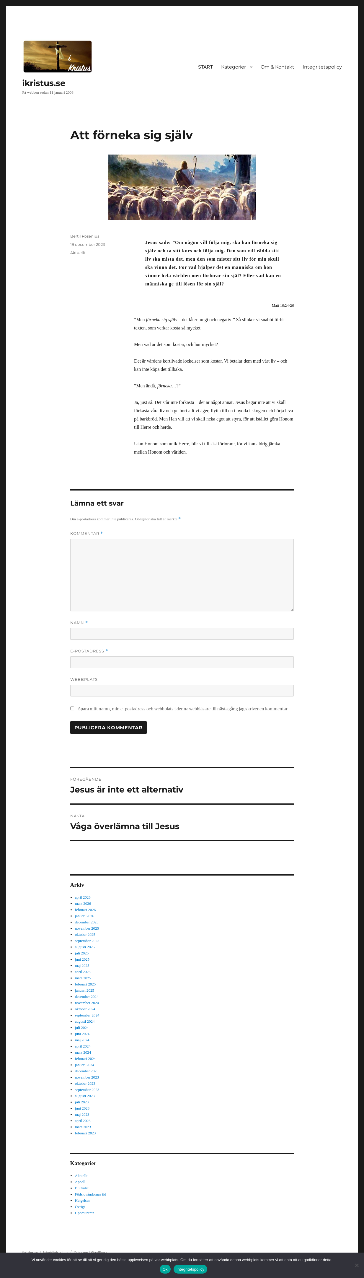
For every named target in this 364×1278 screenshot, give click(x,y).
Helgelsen (82, 1200)
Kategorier (233, 67)
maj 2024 (82, 1040)
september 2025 (87, 940)
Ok (165, 1269)
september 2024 (87, 1015)
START (205, 67)
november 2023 (87, 1077)
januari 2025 (84, 990)
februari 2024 (85, 1058)
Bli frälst (82, 1188)
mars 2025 (83, 978)
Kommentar (86, 533)
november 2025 (87, 928)
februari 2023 (85, 1133)
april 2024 (83, 1046)
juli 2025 (82, 953)
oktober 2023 (85, 1083)
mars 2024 (83, 1052)
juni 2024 (82, 1034)
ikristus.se (44, 83)
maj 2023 (82, 1114)
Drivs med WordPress (90, 1252)
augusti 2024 (85, 1021)
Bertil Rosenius (84, 236)
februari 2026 (85, 909)
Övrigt (80, 1206)
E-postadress (89, 651)
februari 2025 (85, 984)
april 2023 (83, 1120)
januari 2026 (84, 916)
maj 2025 (82, 965)
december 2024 (87, 996)
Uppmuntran (84, 1213)
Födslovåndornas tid (90, 1194)
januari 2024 (84, 1065)
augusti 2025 (85, 947)
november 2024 (87, 1003)
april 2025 (83, 972)
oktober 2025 (85, 934)
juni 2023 (82, 1108)
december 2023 (87, 1071)
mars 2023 (83, 1127)
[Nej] (357, 1265)
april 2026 (83, 897)
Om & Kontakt (277, 67)
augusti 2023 (85, 1096)
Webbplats (84, 679)
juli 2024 (82, 1027)
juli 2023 (82, 1102)
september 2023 (87, 1089)
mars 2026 (83, 903)
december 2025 (87, 922)
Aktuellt (78, 252)
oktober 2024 (85, 1009)
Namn (79, 622)
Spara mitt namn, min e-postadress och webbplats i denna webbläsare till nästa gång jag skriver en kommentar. (183, 709)
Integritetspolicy (322, 67)
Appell (80, 1182)
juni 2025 (82, 959)
